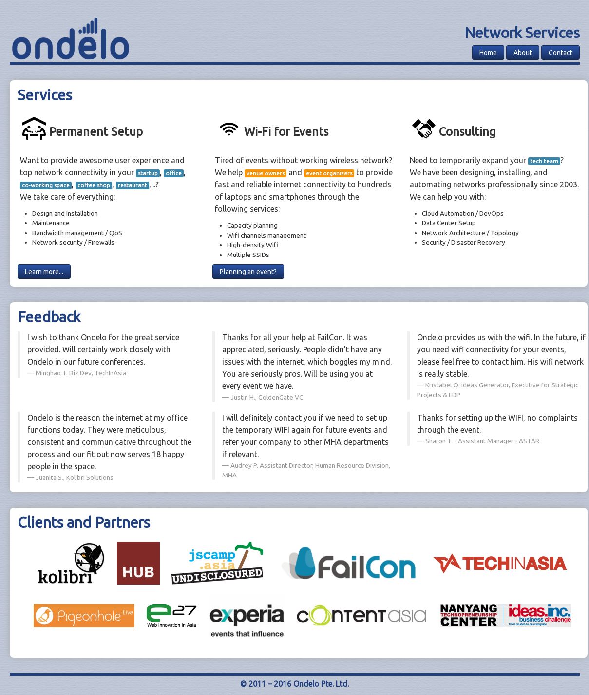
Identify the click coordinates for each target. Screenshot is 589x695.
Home (488, 52)
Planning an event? (248, 271)
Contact (560, 52)
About (522, 52)
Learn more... (44, 271)
